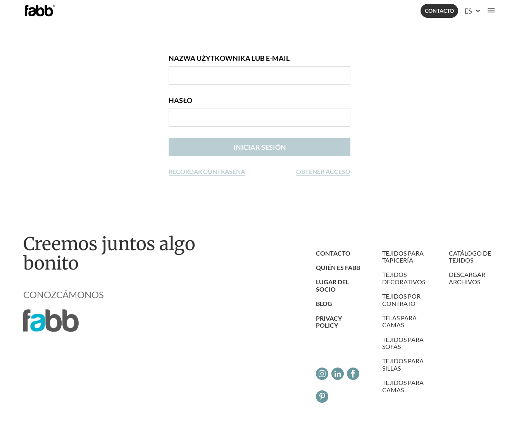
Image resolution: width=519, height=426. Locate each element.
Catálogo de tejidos (470, 256)
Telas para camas (399, 321)
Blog (324, 303)
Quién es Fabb (338, 267)
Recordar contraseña (207, 171)
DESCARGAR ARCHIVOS (467, 278)
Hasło (180, 100)
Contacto (439, 10)
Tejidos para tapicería (403, 256)
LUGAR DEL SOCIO (332, 285)
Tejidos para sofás (403, 343)
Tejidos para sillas (403, 364)
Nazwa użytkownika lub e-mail (229, 58)
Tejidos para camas (403, 386)
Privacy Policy (329, 321)
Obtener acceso (323, 171)
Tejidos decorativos (403, 278)
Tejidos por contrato (401, 299)
